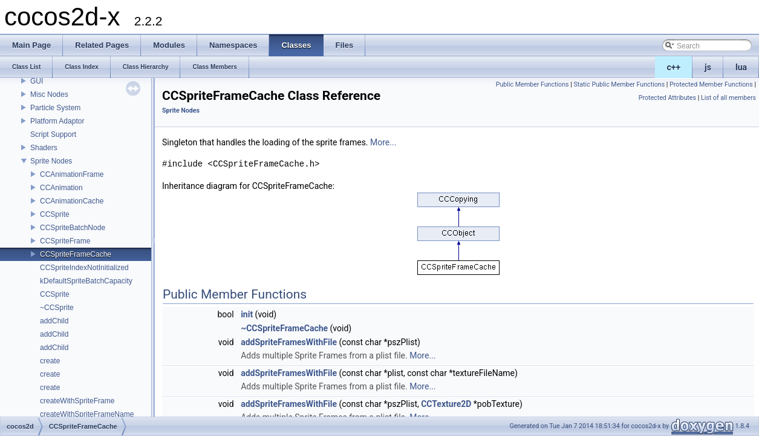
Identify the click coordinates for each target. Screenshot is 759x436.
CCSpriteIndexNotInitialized (84, 267)
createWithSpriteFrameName (87, 414)
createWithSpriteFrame (77, 401)
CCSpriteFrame (65, 241)
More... (383, 142)
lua (741, 67)
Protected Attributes (667, 98)
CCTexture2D (446, 404)
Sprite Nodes (51, 161)
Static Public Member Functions (619, 84)
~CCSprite (57, 307)
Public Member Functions (532, 84)
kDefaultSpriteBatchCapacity (86, 281)
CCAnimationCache (71, 201)
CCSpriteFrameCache (75, 254)
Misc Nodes (49, 94)
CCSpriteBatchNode (72, 227)
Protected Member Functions (711, 84)
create (50, 361)
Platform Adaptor (57, 121)
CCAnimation (61, 187)
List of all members (728, 98)
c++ (674, 67)
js (708, 67)
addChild (54, 321)
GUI (36, 81)
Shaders (43, 148)
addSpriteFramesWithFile (289, 342)
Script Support (53, 134)
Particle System (55, 108)
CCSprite (55, 214)
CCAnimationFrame (71, 174)
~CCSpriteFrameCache (284, 328)
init (247, 314)
